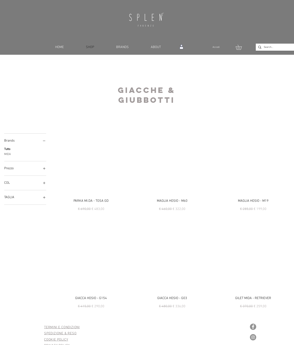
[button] (241, 47)
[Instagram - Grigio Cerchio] (253, 337)
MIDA (7, 154)
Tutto (7, 149)
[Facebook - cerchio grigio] (253, 327)
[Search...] (278, 47)
